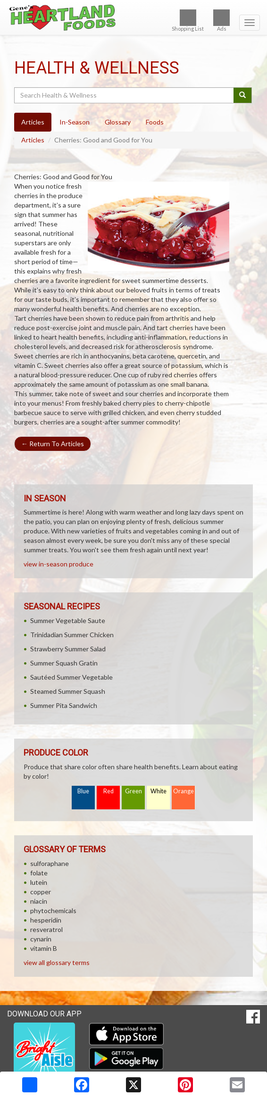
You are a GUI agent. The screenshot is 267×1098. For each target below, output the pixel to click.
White (158, 791)
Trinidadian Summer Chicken (72, 635)
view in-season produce (58, 564)
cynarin (40, 939)
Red (108, 791)
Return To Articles (52, 444)
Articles (32, 140)
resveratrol (46, 929)
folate (39, 873)
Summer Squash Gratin (64, 663)
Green (133, 791)
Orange (183, 791)
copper (40, 892)
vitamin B (43, 948)
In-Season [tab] (74, 122)
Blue (83, 791)
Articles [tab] (32, 122)
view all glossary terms (57, 962)
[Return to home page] (133, 18)
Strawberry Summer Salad (68, 649)
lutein (38, 882)
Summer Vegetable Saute (67, 620)
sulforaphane (49, 863)
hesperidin (45, 920)
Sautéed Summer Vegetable (71, 677)
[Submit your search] (243, 95)
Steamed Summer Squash (67, 691)
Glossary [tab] (118, 122)
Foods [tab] (155, 122)
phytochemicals (53, 911)
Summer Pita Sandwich (63, 705)
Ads (221, 20)
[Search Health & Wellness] (124, 95)
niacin (38, 901)
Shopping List (188, 20)
